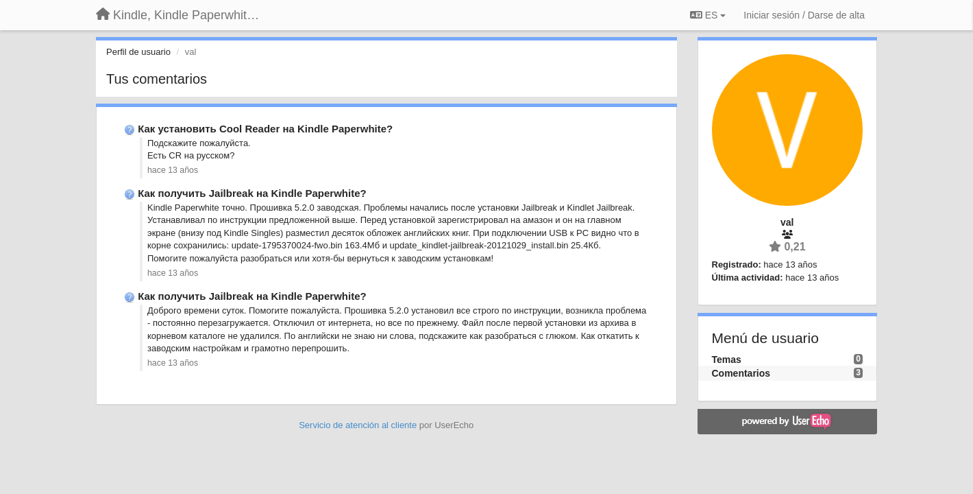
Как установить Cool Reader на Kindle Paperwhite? (265, 128)
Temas (726, 359)
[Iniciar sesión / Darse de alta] (804, 15)
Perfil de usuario (138, 52)
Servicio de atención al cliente (359, 425)
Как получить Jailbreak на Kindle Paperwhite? (252, 193)
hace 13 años (172, 170)
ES (708, 15)
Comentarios (741, 373)
